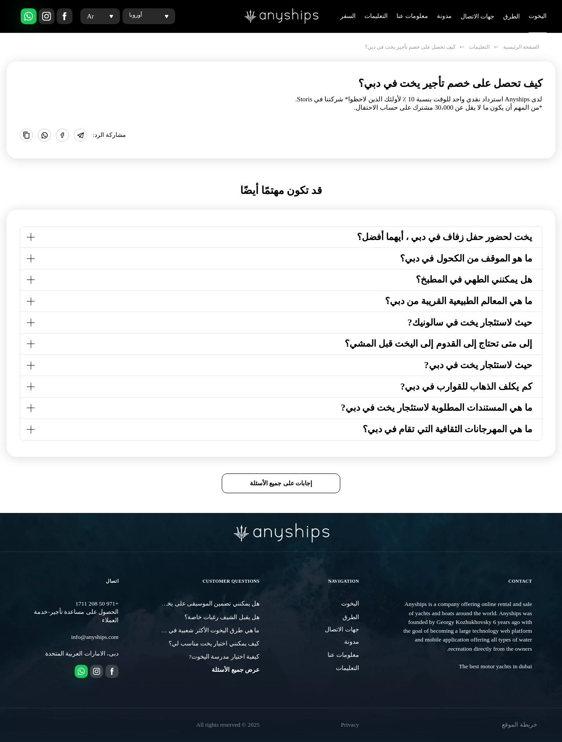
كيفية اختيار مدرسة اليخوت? (224, 656)
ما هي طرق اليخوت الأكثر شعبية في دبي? (207, 630)
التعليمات (376, 16)
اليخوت (538, 16)
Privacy (350, 724)
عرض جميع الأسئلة (235, 670)
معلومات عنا (412, 16)
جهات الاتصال (478, 16)
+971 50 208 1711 (97, 603)
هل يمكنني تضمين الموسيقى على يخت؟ (208, 603)
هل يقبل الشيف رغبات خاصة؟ (222, 617)
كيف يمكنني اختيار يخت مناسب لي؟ (214, 643)
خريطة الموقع (519, 724)
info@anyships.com (95, 637)
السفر (348, 16)
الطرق (511, 16)
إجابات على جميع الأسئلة (281, 483)
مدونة (444, 16)
